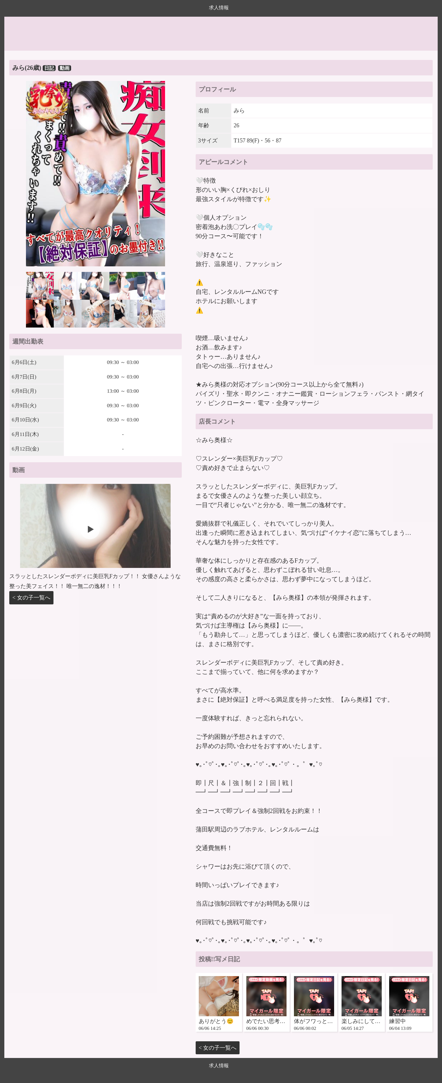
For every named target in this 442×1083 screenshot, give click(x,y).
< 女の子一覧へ (31, 597)
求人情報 (219, 7)
